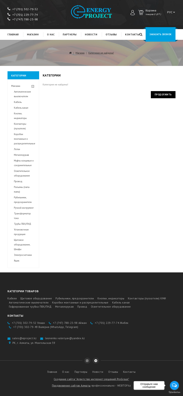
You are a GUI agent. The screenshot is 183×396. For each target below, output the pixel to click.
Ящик (16, 260)
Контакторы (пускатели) (20, 126)
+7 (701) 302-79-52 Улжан (28, 323)
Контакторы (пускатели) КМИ (147, 298)
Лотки (17, 149)
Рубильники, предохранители (23, 200)
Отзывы (111, 34)
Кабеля (12, 298)
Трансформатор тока (22, 216)
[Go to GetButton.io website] (174, 392)
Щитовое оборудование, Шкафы (22, 244)
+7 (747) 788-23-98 (23, 19)
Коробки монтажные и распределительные (24, 139)
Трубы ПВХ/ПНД (22, 223)
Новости (91, 34)
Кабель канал (21, 107)
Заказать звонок (161, 34)
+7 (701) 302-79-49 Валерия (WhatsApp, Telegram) (45, 327)
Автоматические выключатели (22, 94)
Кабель (18, 102)
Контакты (132, 34)
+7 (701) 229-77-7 (22, 14)
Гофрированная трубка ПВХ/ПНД (30, 306)
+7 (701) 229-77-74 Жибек (111, 323)
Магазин (33, 34)
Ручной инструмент (24, 207)
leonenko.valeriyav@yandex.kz (65, 338)
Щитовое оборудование (36, 298)
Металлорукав (21, 154)
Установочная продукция (21, 232)
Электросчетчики (23, 254)
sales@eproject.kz (24, 338)
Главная (13, 34)
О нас (51, 34)
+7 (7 (13, 9)
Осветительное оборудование (22, 173)
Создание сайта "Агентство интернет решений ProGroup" (91, 379)
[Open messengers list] (174, 385)
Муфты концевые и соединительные (24, 163)
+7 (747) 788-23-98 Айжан (70, 323)
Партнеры (70, 34)
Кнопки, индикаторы (20, 116)
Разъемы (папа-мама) (22, 189)
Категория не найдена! (101, 52)
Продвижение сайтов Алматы (71, 385)
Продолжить (163, 94)
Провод (18, 181)
